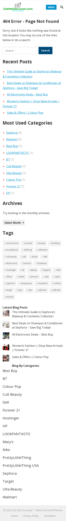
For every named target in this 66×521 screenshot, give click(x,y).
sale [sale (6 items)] (46, 276)
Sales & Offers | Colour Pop (25, 113)
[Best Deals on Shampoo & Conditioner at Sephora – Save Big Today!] (6, 325)
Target (8, 481)
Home (14, 515)
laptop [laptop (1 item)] (33, 269)
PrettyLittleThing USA (21, 465)
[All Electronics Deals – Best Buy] (6, 336)
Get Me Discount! (23, 510)
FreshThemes (55, 510)
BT (8, 159)
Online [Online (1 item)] (21, 276)
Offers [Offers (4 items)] (9, 276)
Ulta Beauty (14, 173)
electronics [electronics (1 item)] (11, 263)
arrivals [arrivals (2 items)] (28, 243)
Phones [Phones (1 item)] (34, 276)
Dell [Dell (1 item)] (45, 256)
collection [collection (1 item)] (42, 249)
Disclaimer (50, 515)
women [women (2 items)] (10, 296)
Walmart (11, 139)
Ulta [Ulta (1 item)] (30, 289)
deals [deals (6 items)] (35, 256)
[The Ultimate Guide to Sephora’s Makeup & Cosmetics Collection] (6, 314)
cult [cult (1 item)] (24, 256)
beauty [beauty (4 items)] (42, 243)
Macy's (8, 441)
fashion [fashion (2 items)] (27, 263)
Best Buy (12, 146)
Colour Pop (13, 180)
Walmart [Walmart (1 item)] (42, 289)
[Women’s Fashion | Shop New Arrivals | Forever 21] (6, 347)
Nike (6, 449)
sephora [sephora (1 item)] (10, 283)
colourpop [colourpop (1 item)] (11, 256)
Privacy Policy (31, 515)
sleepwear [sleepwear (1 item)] (26, 283)
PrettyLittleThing (17, 457)
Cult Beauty (13, 166)
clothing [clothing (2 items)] (28, 249)
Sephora (11, 133)
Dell (6, 402)
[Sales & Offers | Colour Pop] (6, 359)
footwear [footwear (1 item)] (42, 263)
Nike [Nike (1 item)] (58, 269)
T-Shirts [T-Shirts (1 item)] (57, 283)
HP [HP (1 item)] (23, 269)
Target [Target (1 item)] (9, 289)
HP (8, 193)
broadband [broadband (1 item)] (12, 249)
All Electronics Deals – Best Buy (27, 94)
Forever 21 (13, 186)
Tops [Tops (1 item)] (20, 289)
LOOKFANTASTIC (17, 153)
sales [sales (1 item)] (57, 276)
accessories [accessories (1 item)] (12, 243)
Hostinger (11, 418)
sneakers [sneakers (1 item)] (43, 283)
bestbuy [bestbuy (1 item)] (55, 243)
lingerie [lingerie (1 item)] (47, 269)
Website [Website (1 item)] (56, 289)
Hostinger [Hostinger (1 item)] (11, 269)
